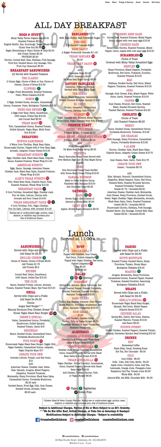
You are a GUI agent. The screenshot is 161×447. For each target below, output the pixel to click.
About (138, 2)
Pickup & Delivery (126, 2)
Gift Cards (156, 2)
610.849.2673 (99, 440)
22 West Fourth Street (65, 440)
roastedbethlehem (71, 436)
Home (107, 2)
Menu (114, 2)
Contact (146, 2)
